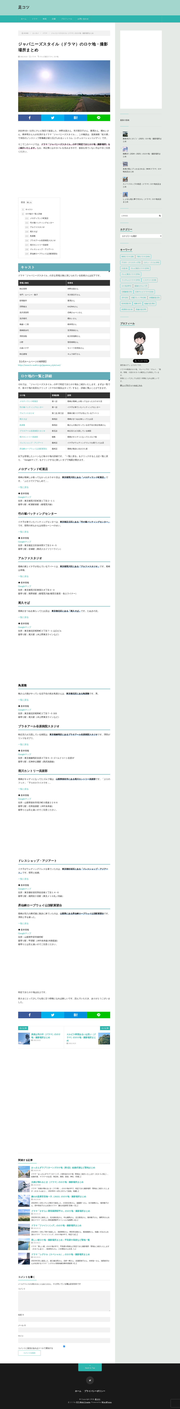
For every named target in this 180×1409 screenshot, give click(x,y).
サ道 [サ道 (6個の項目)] (124, 268)
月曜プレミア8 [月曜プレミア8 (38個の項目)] (138, 298)
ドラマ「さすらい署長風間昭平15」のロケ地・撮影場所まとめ (60, 1211)
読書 (54, 19)
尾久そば (31, 231)
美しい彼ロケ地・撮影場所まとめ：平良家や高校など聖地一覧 (60, 1240)
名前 (21, 1315)
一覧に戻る (23, 487)
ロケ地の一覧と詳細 (32, 214)
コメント (21, 1289)
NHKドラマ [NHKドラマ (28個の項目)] (128, 257)
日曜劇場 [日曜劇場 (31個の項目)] (127, 292)
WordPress (107, 1402)
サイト (21, 1336)
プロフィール (66, 19)
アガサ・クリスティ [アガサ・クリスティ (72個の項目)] (131, 262)
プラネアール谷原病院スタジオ (40, 240)
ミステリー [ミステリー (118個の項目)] (149, 280)
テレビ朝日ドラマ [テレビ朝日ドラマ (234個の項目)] (140, 268)
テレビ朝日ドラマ (46, 56)
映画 (45, 19)
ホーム (23, 19)
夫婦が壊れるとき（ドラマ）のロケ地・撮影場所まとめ (57, 1182)
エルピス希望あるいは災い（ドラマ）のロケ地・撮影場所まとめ (81, 1037)
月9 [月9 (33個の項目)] (125, 298)
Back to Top (90, 1368)
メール (22, 1325)
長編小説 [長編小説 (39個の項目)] (141, 309)
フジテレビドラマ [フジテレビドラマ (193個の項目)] (131, 280)
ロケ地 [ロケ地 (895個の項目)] (126, 286)
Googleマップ (24, 497)
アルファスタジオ (35, 227)
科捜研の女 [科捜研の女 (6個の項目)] (127, 309)
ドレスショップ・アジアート (39, 249)
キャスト (27, 209)
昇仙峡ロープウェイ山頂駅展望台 (41, 253)
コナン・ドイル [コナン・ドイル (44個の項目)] (151, 262)
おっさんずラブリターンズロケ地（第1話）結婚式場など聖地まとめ (63, 1167)
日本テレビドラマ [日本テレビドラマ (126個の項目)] (144, 292)
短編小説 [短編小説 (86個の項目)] (149, 303)
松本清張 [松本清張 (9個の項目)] (126, 303)
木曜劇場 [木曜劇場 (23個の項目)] (154, 298)
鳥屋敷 (30, 236)
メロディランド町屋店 (36, 218)
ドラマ (34, 19)
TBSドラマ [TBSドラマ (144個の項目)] (143, 257)
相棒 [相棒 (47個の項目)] (137, 303)
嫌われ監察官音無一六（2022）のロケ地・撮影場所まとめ (58, 1196)
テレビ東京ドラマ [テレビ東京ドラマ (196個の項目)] (131, 274)
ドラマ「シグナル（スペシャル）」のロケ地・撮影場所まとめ (60, 1254)
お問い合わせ (83, 19)
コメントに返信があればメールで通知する (64, 1347)
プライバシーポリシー (94, 1391)
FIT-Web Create (83, 1402)
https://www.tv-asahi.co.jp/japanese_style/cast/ (39, 365)
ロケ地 (56, 56)
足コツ (24, 7)
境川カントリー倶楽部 (36, 245)
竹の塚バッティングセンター (39, 222)
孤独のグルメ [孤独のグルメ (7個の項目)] (141, 286)
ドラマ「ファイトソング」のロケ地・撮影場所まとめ (56, 1225)
